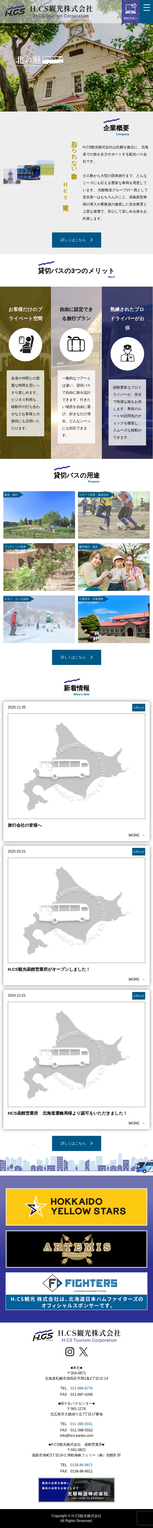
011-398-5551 (81, 1424)
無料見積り (130, 11)
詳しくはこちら (76, 240)
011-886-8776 (81, 1388)
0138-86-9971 (81, 1465)
